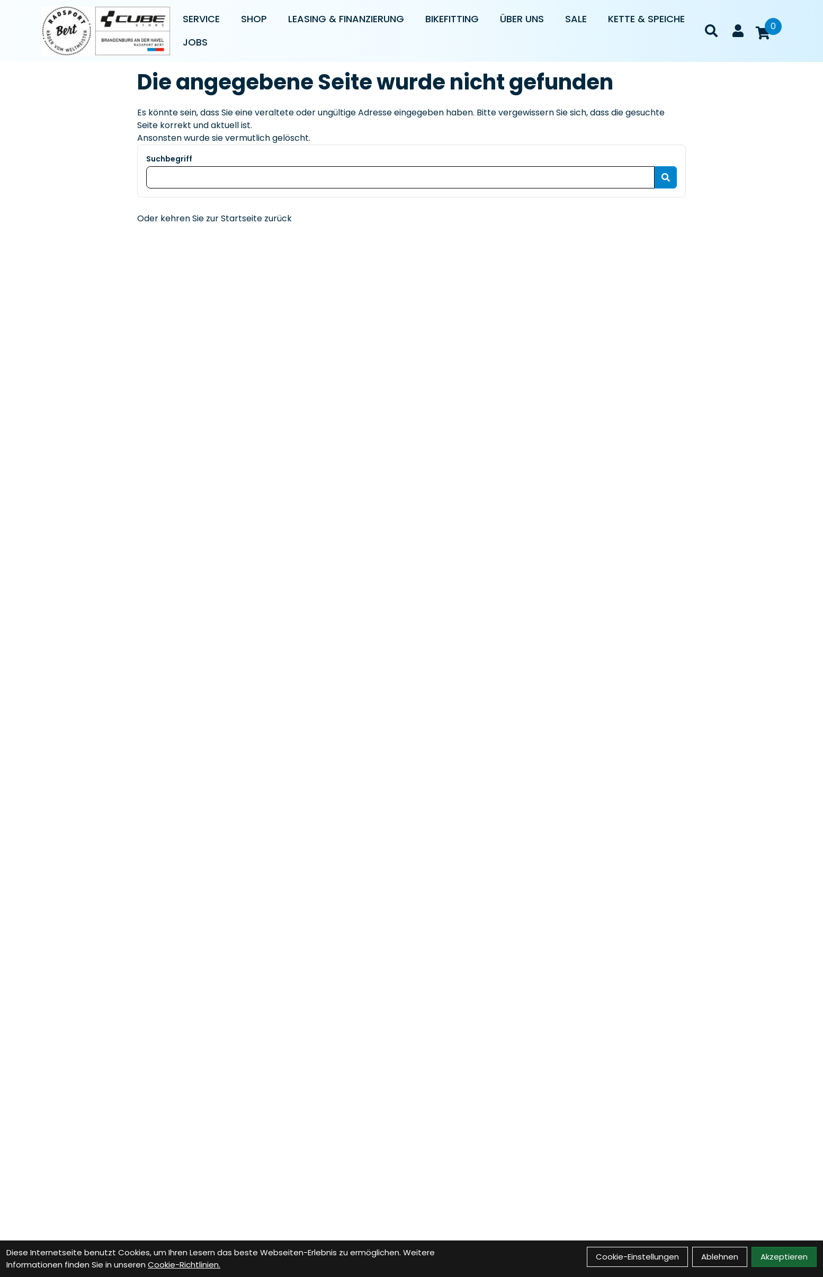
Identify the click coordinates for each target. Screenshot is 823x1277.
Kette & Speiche (646, 18)
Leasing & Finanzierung (346, 18)
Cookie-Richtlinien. (184, 1264)
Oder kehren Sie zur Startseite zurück (214, 218)
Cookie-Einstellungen (637, 1256)
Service (201, 18)
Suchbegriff (169, 159)
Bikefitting (452, 18)
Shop (254, 18)
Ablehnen (719, 1256)
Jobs (195, 42)
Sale (576, 18)
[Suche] (711, 30)
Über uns (522, 18)
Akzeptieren (784, 1256)
